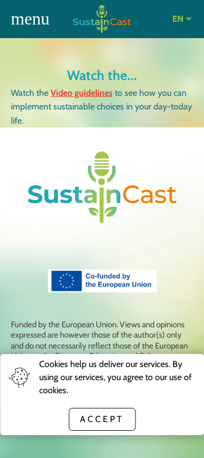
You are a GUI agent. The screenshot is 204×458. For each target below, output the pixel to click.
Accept (102, 419)
